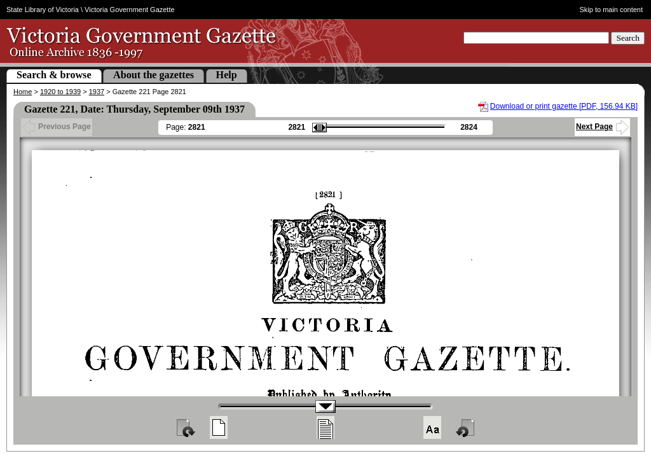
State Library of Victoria (42, 9)
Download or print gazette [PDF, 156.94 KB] (564, 106)
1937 (96, 91)
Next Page (602, 126)
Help (226, 74)
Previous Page (56, 126)
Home (22, 91)
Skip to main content (611, 9)
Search (628, 38)
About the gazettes (153, 74)
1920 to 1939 (60, 91)
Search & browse (54, 74)
